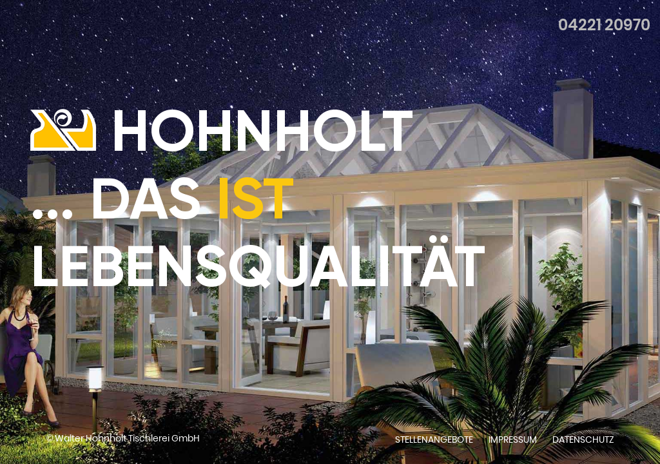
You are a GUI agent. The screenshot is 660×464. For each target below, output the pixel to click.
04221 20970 (604, 25)
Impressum (513, 439)
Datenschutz (583, 439)
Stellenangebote (434, 439)
